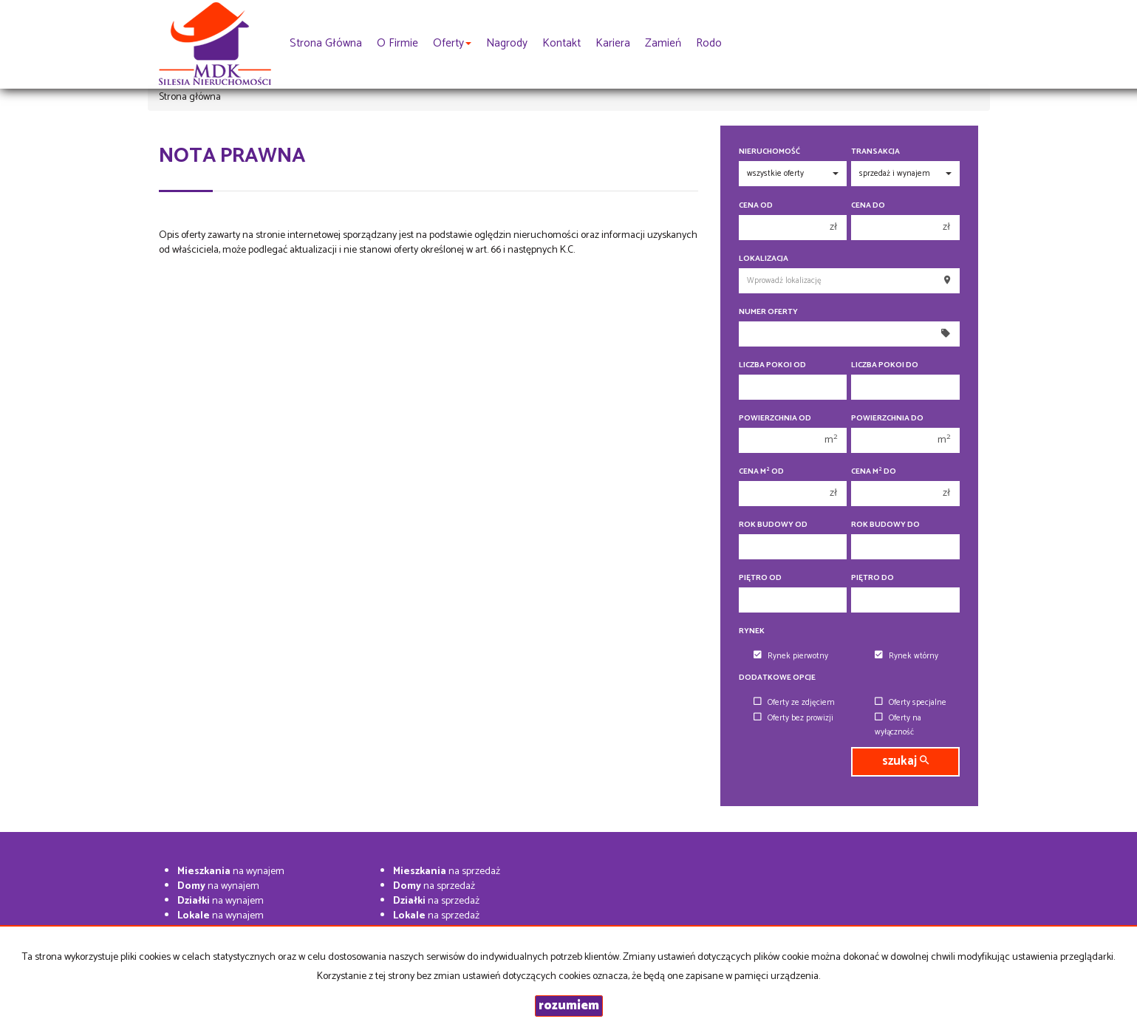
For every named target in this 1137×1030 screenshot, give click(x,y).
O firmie (397, 43)
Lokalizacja (763, 259)
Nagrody (506, 43)
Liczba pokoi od (772, 365)
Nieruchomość (769, 151)
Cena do (868, 205)
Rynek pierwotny (791, 656)
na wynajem (230, 871)
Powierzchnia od (775, 418)
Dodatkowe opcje (777, 677)
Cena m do (873, 471)
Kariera (612, 43)
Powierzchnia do (887, 418)
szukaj (905, 761)
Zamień (663, 43)
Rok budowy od (773, 525)
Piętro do (872, 578)
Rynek (752, 631)
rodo (709, 43)
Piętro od (760, 578)
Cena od (756, 205)
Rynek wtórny (906, 656)
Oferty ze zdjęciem (794, 702)
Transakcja (875, 151)
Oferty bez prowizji (793, 718)
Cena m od (761, 471)
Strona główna (326, 43)
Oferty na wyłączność (898, 725)
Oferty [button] (452, 43)
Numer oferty (768, 312)
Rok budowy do (885, 525)
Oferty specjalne (910, 702)
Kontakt (561, 43)
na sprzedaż (446, 871)
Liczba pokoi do (884, 365)
